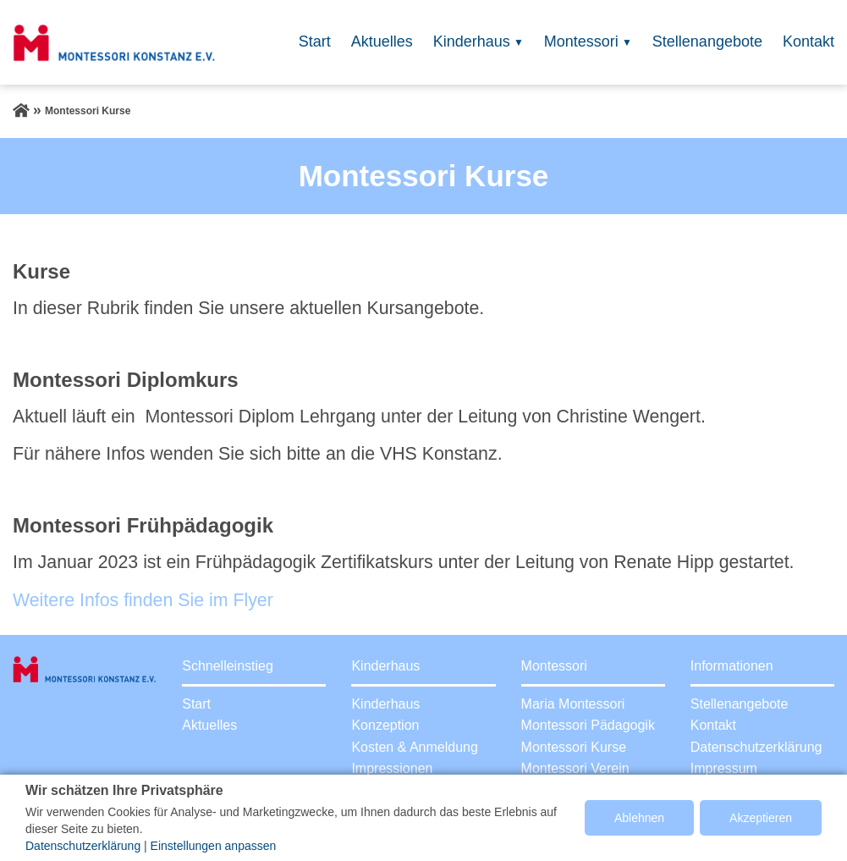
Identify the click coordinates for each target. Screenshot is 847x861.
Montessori (581, 41)
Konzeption (385, 725)
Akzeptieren (760, 818)
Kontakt (808, 41)
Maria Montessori (573, 704)
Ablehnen (639, 818)
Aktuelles (382, 41)
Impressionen (391, 768)
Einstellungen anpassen (214, 846)
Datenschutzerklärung (756, 747)
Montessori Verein (575, 768)
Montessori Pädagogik (588, 725)
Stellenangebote (707, 41)
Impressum (723, 768)
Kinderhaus (471, 41)
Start (315, 41)
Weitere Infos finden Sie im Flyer (143, 600)
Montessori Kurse (574, 747)
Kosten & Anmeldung (414, 747)
